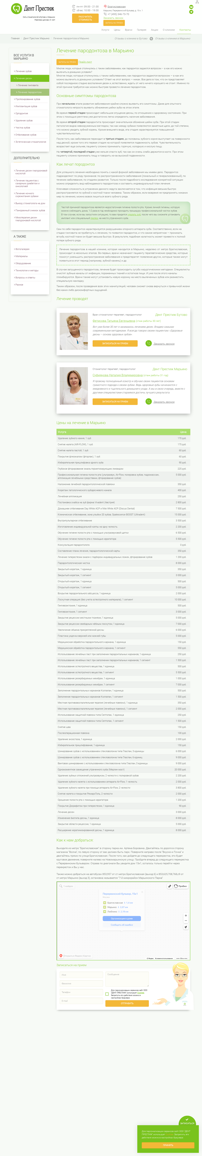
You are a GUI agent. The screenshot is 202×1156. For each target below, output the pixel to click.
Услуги (105, 29)
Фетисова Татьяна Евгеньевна (114, 321)
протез (94, 218)
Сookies (140, 993)
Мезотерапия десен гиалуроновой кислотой (28, 219)
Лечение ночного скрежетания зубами (26, 195)
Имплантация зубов (26, 106)
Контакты (185, 29)
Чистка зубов (22, 127)
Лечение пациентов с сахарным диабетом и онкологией (27, 183)
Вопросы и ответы (25, 277)
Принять (168, 1145)
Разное (19, 284)
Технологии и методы (27, 270)
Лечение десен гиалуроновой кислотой (31, 172)
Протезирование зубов (27, 99)
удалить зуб (134, 214)
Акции (154, 29)
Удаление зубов (24, 120)
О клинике (169, 29)
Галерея (141, 29)
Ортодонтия (21, 113)
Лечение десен (23, 78)
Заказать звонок (113, 17)
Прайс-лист (85, 61)
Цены (117, 29)
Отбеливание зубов (25, 134)
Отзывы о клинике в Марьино (172, 38)
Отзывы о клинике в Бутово (131, 38)
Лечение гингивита (28, 85)
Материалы (21, 256)
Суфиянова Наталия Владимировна (118, 375)
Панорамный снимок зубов (30, 210)
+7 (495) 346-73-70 (118, 14)
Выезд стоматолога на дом (30, 203)
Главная (15, 38)
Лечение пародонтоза (30, 92)
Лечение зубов (23, 71)
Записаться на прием (115, 343)
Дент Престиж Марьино (36, 38)
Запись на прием (114, 23)
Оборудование (23, 263)
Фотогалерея (22, 249)
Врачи (128, 29)
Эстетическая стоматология (30, 141)
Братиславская (117, 6)
